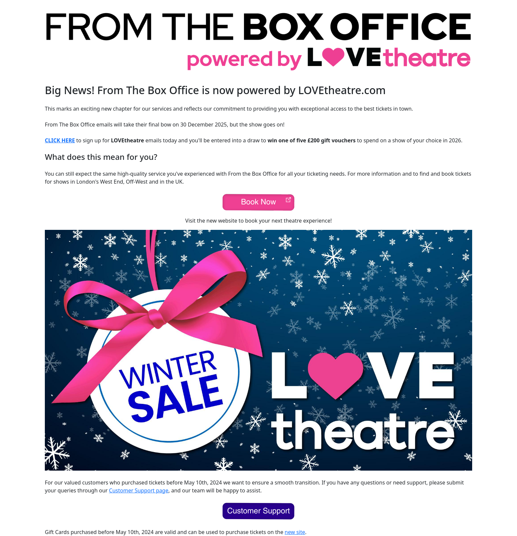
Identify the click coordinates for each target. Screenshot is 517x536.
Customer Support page (138, 490)
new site (295, 532)
